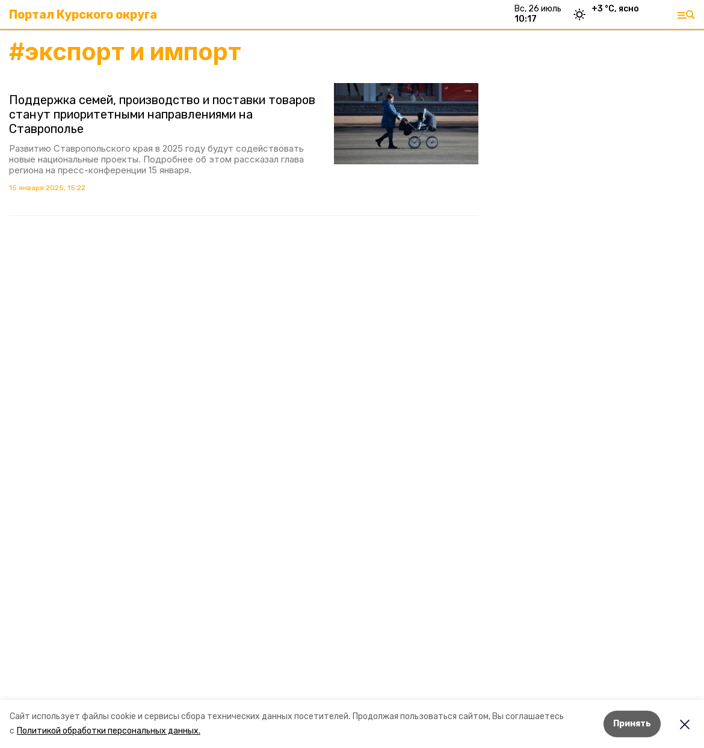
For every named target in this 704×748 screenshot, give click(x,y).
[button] (406, 123)
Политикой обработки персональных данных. (108, 731)
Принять (632, 724)
